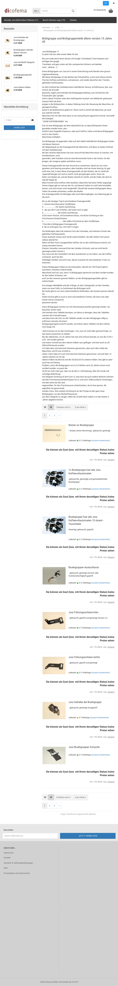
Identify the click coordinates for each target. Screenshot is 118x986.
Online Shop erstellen (49, 982)
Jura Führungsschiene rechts (84, 657)
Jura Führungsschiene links (83, 612)
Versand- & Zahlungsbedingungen (18, 863)
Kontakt (7, 857)
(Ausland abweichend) (100, 440)
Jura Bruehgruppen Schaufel (84, 747)
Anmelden (19, 128)
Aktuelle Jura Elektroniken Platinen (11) (21, 20)
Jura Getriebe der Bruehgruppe (85, 702)
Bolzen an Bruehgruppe (81, 425)
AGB (6, 868)
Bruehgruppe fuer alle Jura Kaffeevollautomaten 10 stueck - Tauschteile (86, 520)
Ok (105, 3)
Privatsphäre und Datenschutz (17, 873)
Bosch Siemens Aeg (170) (54, 20)
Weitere (73, 20)
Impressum (9, 853)
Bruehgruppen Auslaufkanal (84, 567)
